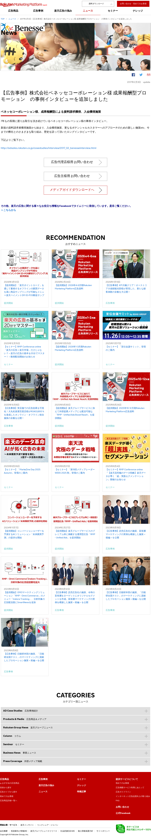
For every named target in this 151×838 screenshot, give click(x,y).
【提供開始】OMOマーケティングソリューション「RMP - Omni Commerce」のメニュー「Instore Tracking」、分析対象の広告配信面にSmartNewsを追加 (24, 598)
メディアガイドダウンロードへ (72, 190)
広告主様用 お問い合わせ (72, 176)
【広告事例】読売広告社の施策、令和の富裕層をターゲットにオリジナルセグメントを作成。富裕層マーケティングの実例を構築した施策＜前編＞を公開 (75, 598)
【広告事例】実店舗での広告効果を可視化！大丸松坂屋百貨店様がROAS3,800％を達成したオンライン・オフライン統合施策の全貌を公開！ (24, 413)
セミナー (81, 779)
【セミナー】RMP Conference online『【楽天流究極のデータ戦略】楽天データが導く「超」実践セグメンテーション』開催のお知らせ (126, 475)
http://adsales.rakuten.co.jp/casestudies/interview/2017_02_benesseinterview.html (48, 148)
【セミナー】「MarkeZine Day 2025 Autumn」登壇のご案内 (22, 471)
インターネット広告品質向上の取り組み (133, 796)
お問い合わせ (122, 807)
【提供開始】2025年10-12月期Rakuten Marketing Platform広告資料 (125, 410)
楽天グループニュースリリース (43, 831)
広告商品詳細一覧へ (8, 801)
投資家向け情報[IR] (19, 831)
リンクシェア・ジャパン (47, 825)
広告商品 (4, 779)
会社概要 (4, 831)
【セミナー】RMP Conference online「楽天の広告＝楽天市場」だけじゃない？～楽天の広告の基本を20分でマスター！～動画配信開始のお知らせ (24, 352)
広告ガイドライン (123, 792)
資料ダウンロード (96, 4)
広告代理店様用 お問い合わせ (72, 162)
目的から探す (5, 788)
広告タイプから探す (8, 792)
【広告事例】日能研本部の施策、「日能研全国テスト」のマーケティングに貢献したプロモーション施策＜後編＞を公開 (126, 596)
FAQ (117, 801)
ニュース (43, 792)
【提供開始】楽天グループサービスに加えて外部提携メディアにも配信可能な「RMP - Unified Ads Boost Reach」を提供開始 (75, 413)
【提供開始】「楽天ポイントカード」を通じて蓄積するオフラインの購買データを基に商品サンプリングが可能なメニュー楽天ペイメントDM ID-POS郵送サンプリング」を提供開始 (24, 290)
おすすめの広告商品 (10, 783)
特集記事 (81, 792)
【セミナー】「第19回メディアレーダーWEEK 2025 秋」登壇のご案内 (75, 471)
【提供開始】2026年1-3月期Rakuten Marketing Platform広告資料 (73, 348)
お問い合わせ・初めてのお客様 (133, 4)
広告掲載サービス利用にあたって (130, 788)
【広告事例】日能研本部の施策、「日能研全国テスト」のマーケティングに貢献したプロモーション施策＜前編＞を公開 (24, 657)
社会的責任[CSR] (67, 831)
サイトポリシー (103, 831)
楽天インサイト (27, 825)
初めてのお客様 (6, 796)
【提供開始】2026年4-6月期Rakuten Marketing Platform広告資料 (73, 287)
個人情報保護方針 (85, 831)
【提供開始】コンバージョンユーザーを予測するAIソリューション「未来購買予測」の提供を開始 (24, 534)
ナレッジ (81, 786)
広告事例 (43, 779)
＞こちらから (8, 210)
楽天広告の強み (46, 786)
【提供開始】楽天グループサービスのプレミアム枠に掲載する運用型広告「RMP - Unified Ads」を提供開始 (75, 534)
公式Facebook (123, 813)
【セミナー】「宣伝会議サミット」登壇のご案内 (126, 348)
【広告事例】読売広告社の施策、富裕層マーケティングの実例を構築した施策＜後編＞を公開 (126, 534)
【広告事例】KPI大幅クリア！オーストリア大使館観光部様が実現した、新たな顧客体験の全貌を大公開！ (126, 288)
